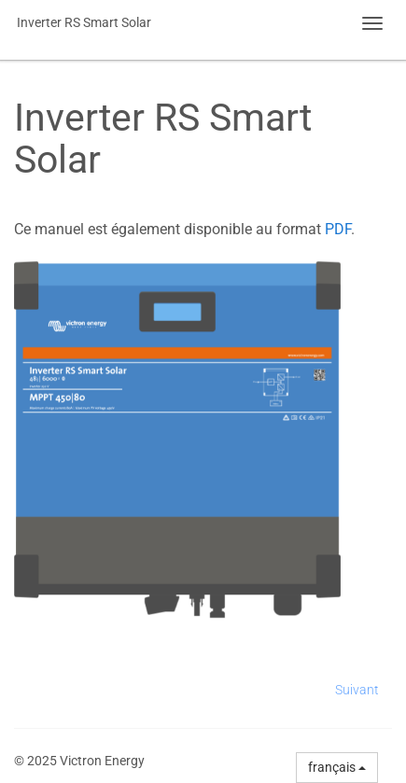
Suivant (357, 689)
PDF (338, 229)
